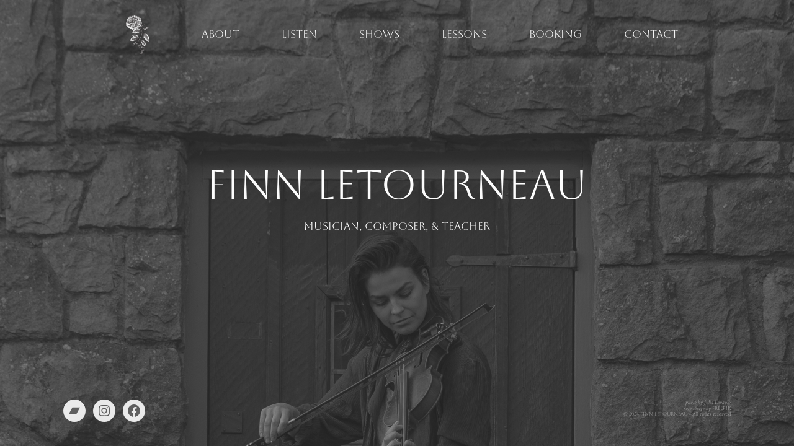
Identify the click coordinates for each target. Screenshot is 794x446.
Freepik (721, 408)
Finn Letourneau (663, 414)
